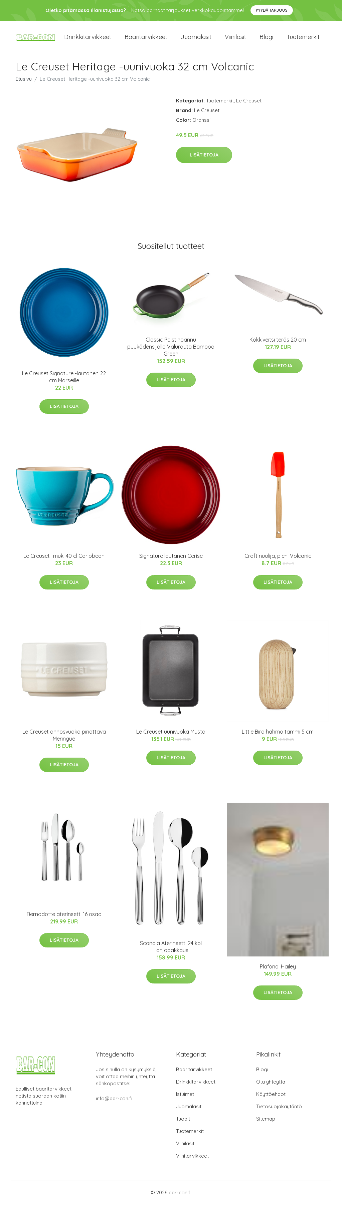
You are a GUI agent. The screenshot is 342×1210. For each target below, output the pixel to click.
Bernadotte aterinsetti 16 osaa (64, 919)
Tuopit (183, 1125)
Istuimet (185, 1100)
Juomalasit (196, 40)
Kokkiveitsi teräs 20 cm (277, 345)
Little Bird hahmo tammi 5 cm (278, 737)
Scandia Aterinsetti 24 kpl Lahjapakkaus (171, 952)
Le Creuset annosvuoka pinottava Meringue (64, 741)
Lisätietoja (204, 161)
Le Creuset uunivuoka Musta (170, 737)
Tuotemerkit (303, 40)
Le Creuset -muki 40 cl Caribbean (64, 561)
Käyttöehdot (271, 1100)
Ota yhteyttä (270, 1088)
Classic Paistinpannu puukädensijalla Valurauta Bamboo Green (170, 352)
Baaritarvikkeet (146, 40)
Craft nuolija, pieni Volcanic (277, 561)
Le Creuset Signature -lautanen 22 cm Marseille (64, 382)
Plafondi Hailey (278, 972)
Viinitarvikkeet (192, 1162)
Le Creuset (249, 106)
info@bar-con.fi (114, 1104)
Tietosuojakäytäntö (279, 1112)
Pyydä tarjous (272, 10)
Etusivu (24, 84)
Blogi (266, 40)
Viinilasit (235, 40)
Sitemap (265, 1125)
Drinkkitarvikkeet (87, 40)
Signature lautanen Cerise (171, 561)
